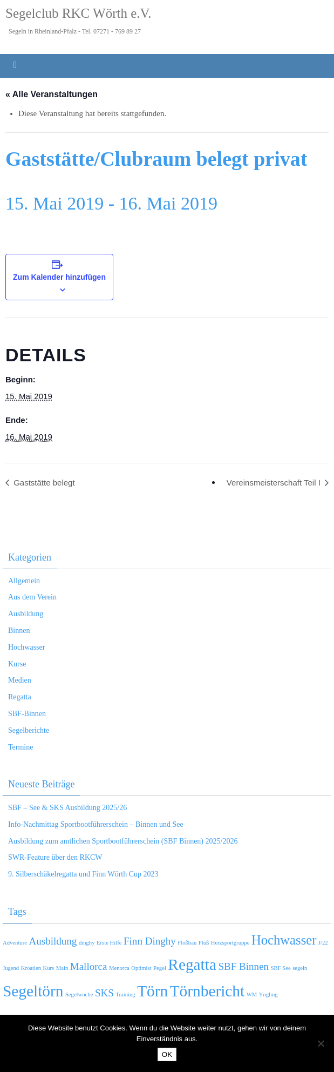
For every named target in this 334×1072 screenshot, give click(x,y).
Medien (19, 680)
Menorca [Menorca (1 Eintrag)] (119, 968)
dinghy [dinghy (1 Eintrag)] (87, 943)
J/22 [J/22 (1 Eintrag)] (323, 943)
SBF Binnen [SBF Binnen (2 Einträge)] (243, 966)
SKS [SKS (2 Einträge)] (104, 993)
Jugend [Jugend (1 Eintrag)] (11, 968)
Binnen (19, 630)
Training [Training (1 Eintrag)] (125, 994)
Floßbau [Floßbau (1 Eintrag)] (187, 943)
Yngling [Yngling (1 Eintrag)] (268, 994)
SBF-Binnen (27, 714)
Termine (20, 747)
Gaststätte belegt (43, 482)
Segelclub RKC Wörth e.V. (78, 13)
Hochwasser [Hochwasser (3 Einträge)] (284, 940)
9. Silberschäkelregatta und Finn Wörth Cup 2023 (83, 874)
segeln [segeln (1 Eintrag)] (299, 968)
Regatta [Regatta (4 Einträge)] (192, 964)
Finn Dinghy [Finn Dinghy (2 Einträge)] (150, 941)
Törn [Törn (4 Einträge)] (152, 991)
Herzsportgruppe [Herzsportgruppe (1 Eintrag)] (230, 943)
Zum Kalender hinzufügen (59, 277)
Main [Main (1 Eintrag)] (62, 968)
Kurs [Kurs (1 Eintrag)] (48, 968)
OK (167, 1054)
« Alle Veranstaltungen (51, 94)
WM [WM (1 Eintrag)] (252, 994)
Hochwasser (26, 647)
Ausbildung (25, 614)
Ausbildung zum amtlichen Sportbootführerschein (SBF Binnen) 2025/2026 (122, 841)
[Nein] (320, 1043)
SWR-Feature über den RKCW (55, 857)
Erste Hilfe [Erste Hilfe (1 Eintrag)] (109, 943)
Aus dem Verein (32, 597)
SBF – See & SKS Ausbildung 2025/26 (67, 808)
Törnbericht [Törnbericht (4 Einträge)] (207, 991)
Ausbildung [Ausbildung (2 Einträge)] (53, 941)
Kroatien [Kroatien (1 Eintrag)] (31, 968)
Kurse (17, 664)
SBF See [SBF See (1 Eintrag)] (281, 968)
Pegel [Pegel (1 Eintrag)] (159, 968)
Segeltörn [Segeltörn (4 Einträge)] (33, 991)
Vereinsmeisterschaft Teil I (275, 482)
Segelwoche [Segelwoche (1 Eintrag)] (79, 994)
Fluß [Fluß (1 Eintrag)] (204, 943)
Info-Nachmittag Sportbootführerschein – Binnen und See (95, 824)
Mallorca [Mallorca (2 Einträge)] (88, 966)
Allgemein (24, 581)
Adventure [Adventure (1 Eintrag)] (15, 943)
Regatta (19, 697)
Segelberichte (28, 730)
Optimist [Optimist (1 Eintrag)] (141, 968)
